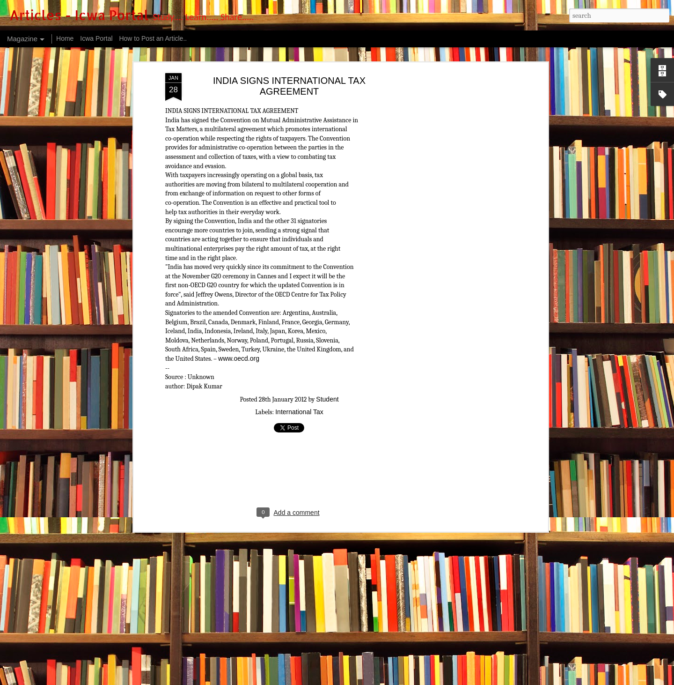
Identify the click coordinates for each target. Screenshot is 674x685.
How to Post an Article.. (153, 38)
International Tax (299, 347)
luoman (346, 679)
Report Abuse (417, 679)
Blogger (391, 679)
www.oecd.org (238, 293)
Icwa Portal (96, 38)
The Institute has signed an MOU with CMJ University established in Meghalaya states (281, 634)
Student (327, 334)
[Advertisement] (465, 155)
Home (64, 38)
